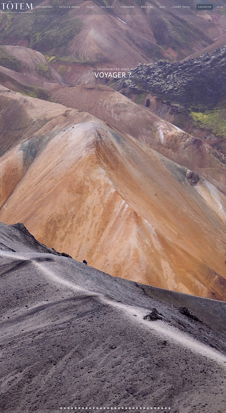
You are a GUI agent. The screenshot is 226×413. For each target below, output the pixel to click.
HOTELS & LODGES (69, 7)
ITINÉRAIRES (127, 7)
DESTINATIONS (44, 7)
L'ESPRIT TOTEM (181, 7)
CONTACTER (204, 7)
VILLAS (90, 7)
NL (222, 7)
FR (218, 7)
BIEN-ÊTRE (147, 7)
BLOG (162, 7)
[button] (17, 206)
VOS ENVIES (107, 7)
